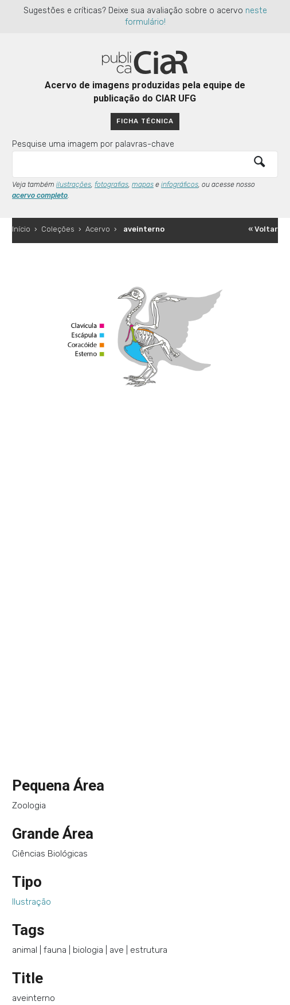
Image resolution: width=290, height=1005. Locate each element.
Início (21, 229)
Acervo (97, 229)
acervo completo (40, 195)
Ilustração (31, 902)
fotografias (111, 185)
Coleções (58, 229)
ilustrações (73, 185)
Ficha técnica (145, 121)
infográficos (179, 185)
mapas (143, 185)
